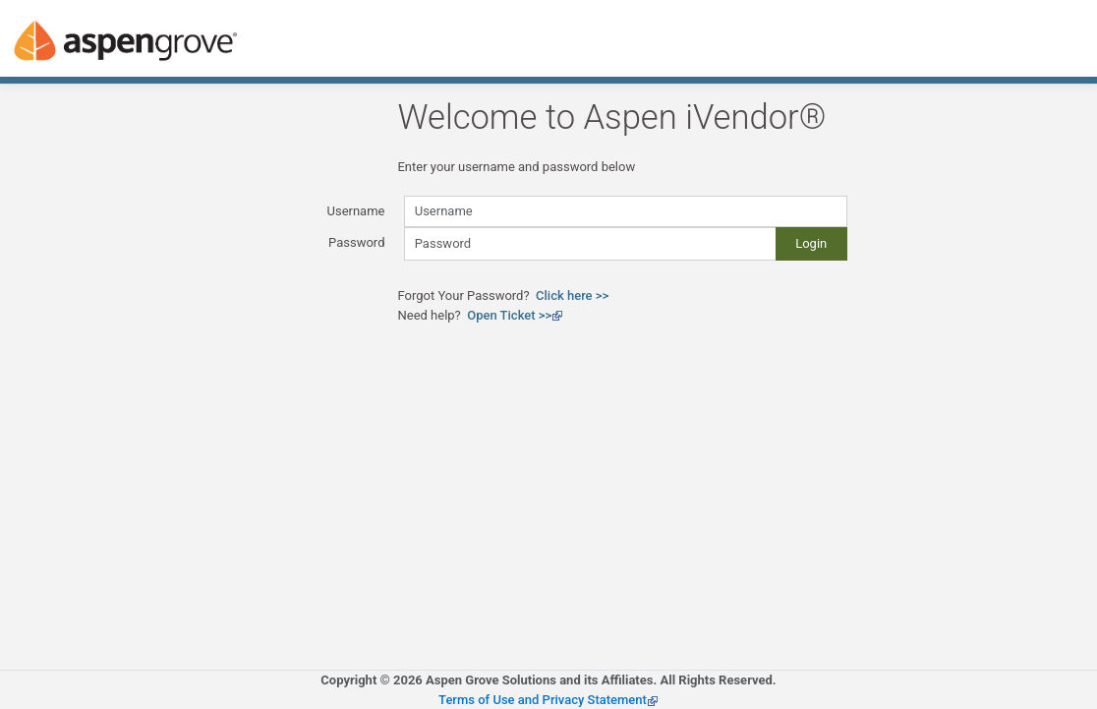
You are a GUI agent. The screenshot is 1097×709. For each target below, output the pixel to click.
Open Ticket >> (515, 315)
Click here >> (572, 295)
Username (356, 211)
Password (356, 242)
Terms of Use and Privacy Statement (548, 699)
